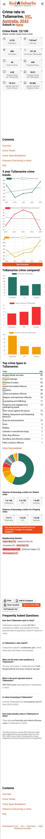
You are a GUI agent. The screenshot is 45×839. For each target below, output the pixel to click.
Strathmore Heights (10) (31, 559)
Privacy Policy (31, 835)
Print (9, 610)
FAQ (4, 165)
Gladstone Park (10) (25, 551)
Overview (6, 145)
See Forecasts (22, 265)
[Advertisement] (22, 115)
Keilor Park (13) (22, 555)
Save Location (13, 614)
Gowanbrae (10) (9, 555)
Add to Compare (26, 610)
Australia (10, 21)
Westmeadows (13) (10, 563)
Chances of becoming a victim (16, 160)
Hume (19, 24)
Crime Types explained (12, 449)
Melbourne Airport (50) (11, 559)
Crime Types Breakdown (14, 155)
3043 (24, 21)
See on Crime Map (31, 614)
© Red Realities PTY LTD (10, 835)
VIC (28, 16)
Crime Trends (8, 150)
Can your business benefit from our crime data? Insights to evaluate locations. (20, 539)
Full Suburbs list (11, 618)
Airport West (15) (9, 551)
